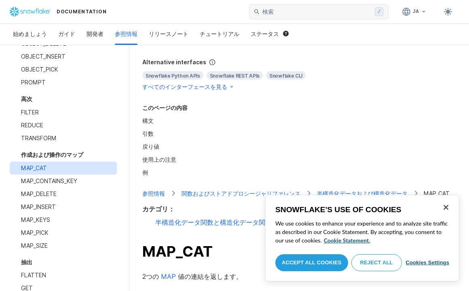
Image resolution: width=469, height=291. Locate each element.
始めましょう (30, 33)
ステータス (270, 33)
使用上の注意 (159, 159)
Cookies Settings (427, 262)
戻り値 (150, 146)
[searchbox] (317, 11)
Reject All (376, 262)
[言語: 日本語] (414, 12)
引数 (148, 133)
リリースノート (168, 33)
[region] (362, 238)
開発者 (95, 33)
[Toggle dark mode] (448, 12)
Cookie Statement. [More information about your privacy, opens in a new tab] (347, 240)
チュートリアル (219, 33)
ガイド (66, 33)
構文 (148, 120)
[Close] (446, 207)
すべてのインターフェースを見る (188, 86)
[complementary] (299, 74)
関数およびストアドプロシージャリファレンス (241, 193)
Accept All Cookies (312, 262)
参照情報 (126, 33)
